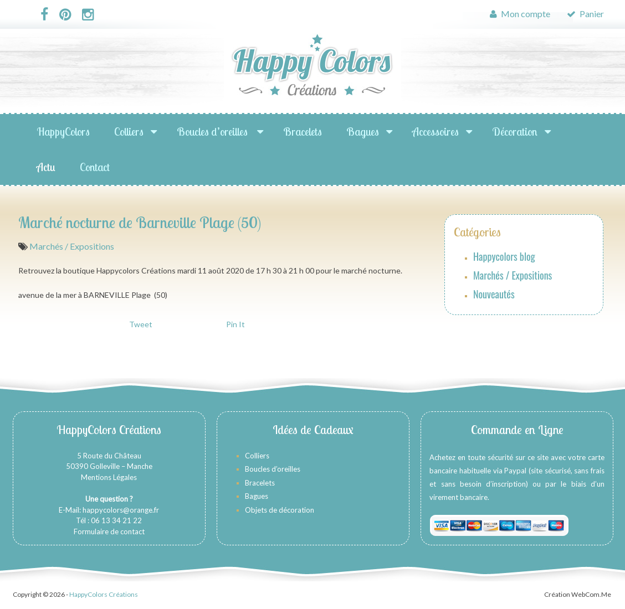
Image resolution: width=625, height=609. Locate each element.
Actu (46, 167)
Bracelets (302, 131)
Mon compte (520, 13)
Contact (95, 167)
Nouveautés (494, 294)
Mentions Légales (109, 477)
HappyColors (63, 131)
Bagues (362, 131)
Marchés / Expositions (71, 246)
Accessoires (435, 131)
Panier (585, 13)
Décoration (514, 131)
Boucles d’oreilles (213, 131)
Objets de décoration (279, 509)
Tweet (140, 324)
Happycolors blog (504, 256)
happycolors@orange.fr (121, 509)
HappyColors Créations (103, 594)
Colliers (129, 131)
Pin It (235, 324)
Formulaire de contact (109, 531)
